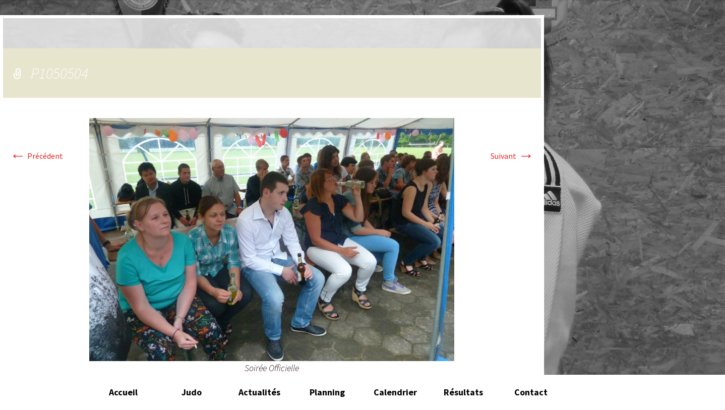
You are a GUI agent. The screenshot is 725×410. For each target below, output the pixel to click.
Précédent (36, 156)
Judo (192, 392)
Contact (531, 392)
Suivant (512, 156)
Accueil (123, 392)
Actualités (259, 392)
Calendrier (395, 392)
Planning (327, 392)
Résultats (463, 392)
